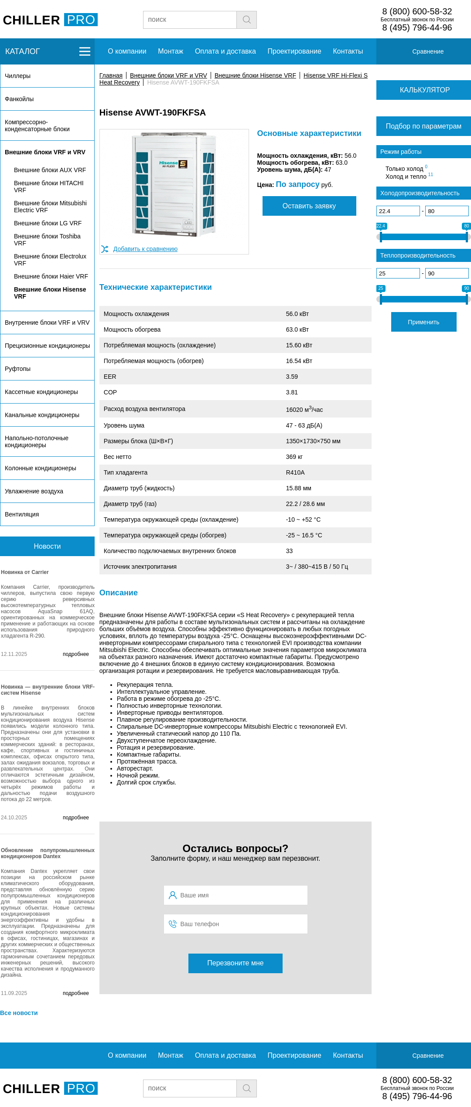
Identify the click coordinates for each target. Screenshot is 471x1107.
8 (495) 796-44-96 (417, 27)
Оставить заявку (309, 206)
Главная (111, 75)
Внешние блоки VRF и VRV (168, 75)
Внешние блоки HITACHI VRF (49, 187)
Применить (423, 322)
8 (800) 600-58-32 (417, 11)
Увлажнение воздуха (34, 491)
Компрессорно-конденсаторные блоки (37, 125)
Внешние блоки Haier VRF (51, 276)
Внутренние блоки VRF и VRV (47, 322)
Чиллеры (18, 75)
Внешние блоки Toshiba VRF (47, 240)
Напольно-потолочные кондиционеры (36, 441)
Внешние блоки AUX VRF (50, 169)
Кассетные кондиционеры (41, 391)
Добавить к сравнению (145, 248)
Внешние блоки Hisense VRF (255, 75)
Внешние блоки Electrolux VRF (50, 260)
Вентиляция (22, 514)
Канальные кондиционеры (42, 414)
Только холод (406, 168)
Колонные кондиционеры (40, 468)
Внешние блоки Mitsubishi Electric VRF (50, 207)
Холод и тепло (409, 176)
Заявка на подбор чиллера (325, 19)
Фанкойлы (19, 98)
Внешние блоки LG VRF (48, 223)
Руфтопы (18, 368)
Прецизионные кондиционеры (47, 345)
